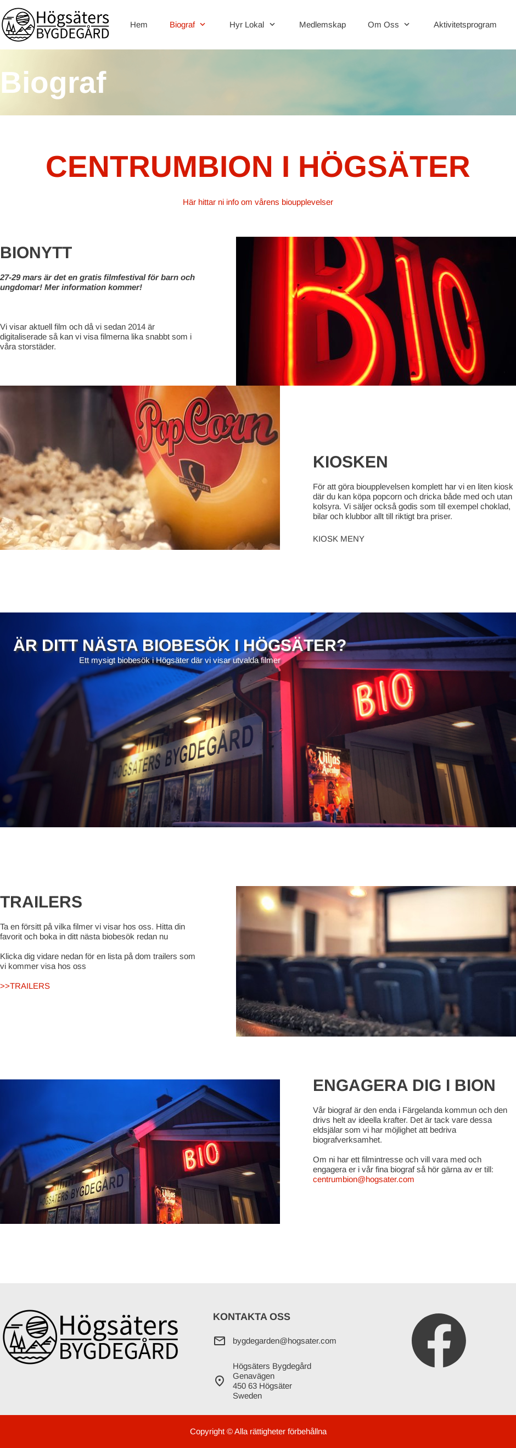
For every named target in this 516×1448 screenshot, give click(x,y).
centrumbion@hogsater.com (363, 1179)
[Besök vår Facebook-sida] (439, 1340)
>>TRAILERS (25, 985)
